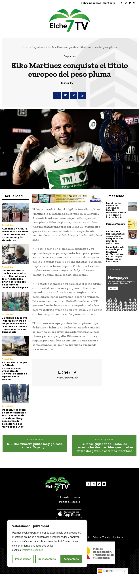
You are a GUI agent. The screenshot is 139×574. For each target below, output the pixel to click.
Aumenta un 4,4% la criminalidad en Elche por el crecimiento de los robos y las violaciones (15, 234)
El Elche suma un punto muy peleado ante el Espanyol (35, 445)
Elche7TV (67, 83)
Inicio (25, 47)
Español (105, 571)
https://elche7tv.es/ (67, 377)
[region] (47, 543)
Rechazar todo (47, 559)
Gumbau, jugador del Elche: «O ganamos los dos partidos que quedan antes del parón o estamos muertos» (104, 447)
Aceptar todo (71, 559)
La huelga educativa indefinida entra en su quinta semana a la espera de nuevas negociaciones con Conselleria (14, 324)
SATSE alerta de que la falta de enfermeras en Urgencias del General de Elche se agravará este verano (14, 371)
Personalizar (23, 559)
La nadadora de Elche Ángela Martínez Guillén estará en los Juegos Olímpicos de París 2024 (115, 254)
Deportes (37, 47)
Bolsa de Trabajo (115, 223)
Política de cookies (32, 550)
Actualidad (8, 225)
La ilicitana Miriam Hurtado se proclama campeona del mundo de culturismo (116, 237)
